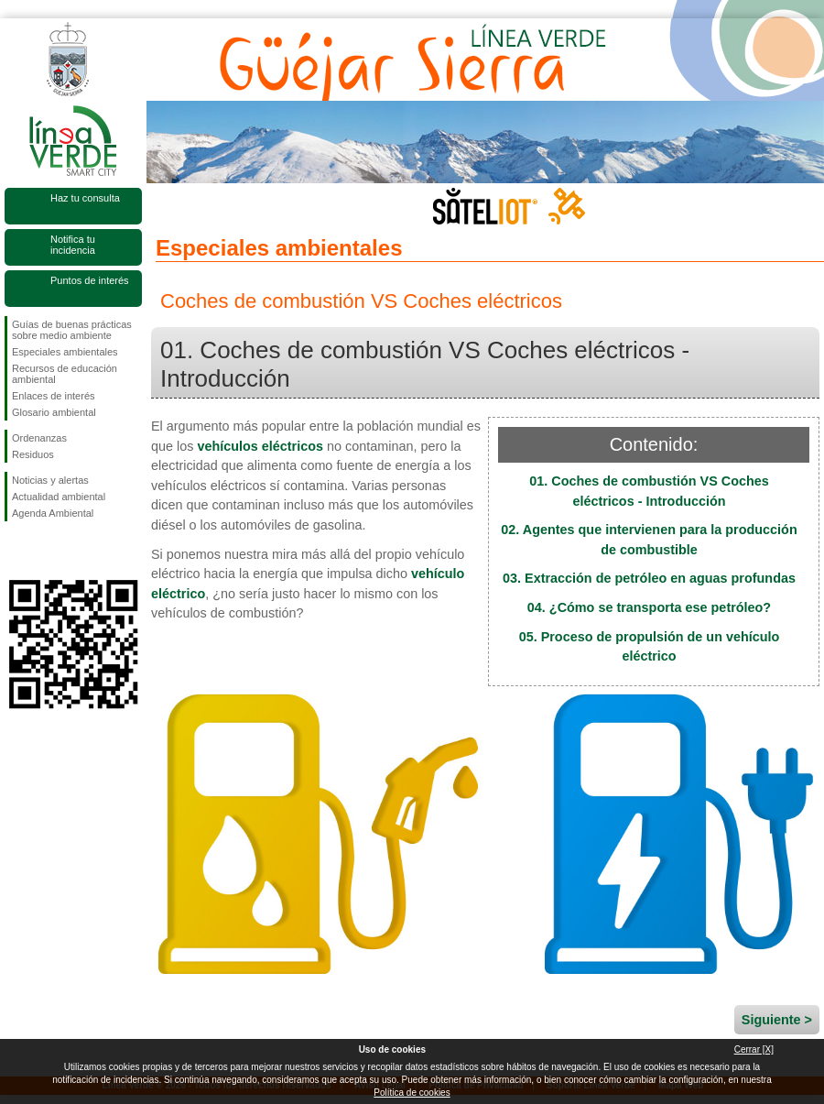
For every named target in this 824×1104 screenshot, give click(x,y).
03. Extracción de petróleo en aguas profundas (649, 578)
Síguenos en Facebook (16, 551)
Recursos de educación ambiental (64, 374)
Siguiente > (777, 1019)
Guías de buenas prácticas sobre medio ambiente (72, 330)
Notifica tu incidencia (72, 245)
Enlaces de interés (53, 395)
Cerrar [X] (754, 1049)
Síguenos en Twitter (46, 551)
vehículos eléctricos (260, 446)
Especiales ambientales (65, 351)
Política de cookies (412, 1093)
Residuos (33, 454)
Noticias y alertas (50, 480)
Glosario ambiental (54, 412)
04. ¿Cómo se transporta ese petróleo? (649, 607)
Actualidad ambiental (58, 496)
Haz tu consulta (85, 197)
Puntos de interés (89, 280)
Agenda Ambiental (52, 513)
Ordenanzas (39, 437)
